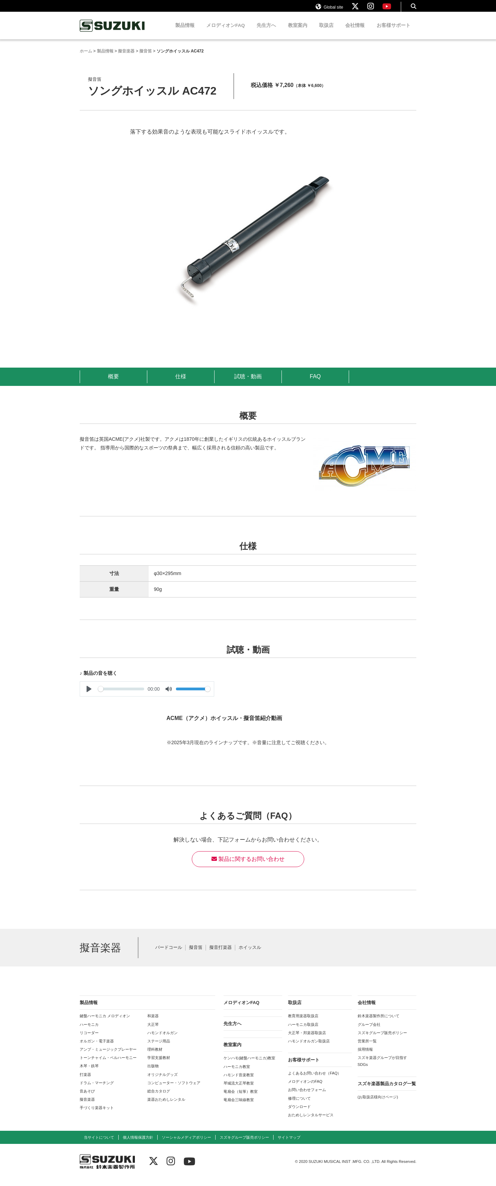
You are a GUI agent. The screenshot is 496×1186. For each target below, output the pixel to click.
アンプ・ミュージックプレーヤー (108, 1056)
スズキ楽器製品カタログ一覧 (387, 1090)
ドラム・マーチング (97, 1089)
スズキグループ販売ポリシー (382, 1039)
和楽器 (153, 1022)
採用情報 (365, 1056)
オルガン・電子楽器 (97, 1048)
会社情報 (355, 32)
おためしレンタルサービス (311, 1121)
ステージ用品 (158, 1048)
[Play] (89, 695)
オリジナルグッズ (162, 1081)
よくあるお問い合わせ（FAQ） (314, 1080)
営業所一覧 (367, 1048)
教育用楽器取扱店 (303, 1022)
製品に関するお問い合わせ (248, 865)
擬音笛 (195, 954)
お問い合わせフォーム (307, 1096)
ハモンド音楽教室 (239, 1081)
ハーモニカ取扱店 (303, 1031)
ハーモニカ (89, 1031)
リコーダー (89, 1039)
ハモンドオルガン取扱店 (309, 1048)
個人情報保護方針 (138, 1144)
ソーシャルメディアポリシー (186, 1144)
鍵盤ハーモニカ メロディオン (105, 1022)
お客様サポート (393, 32)
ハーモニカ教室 (237, 1073)
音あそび (87, 1098)
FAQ (315, 383)
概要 (113, 383)
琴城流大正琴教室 (239, 1090)
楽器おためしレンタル (166, 1106)
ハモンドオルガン (162, 1039)
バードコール (168, 954)
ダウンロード (299, 1113)
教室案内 (297, 32)
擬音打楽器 (220, 954)
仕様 (180, 383)
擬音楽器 (87, 1106)
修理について (299, 1105)
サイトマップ (289, 1144)
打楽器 (85, 1081)
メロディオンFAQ (225, 32)
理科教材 (154, 1056)
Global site (329, 9)
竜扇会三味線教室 (239, 1106)
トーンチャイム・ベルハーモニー (108, 1064)
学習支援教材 (158, 1064)
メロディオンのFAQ (305, 1088)
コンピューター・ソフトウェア (173, 1089)
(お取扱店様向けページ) (378, 1103)
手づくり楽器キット (97, 1114)
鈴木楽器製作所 (112, 32)
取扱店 (326, 32)
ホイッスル (250, 954)
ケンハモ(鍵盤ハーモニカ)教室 (249, 1064)
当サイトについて (99, 1144)
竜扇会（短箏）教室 (241, 1098)
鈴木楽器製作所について (378, 1022)
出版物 (153, 1072)
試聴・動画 (248, 383)
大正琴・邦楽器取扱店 (307, 1039)
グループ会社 (369, 1031)
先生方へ (266, 32)
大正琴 (153, 1031)
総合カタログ (158, 1098)
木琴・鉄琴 (89, 1072)
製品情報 (185, 32)
